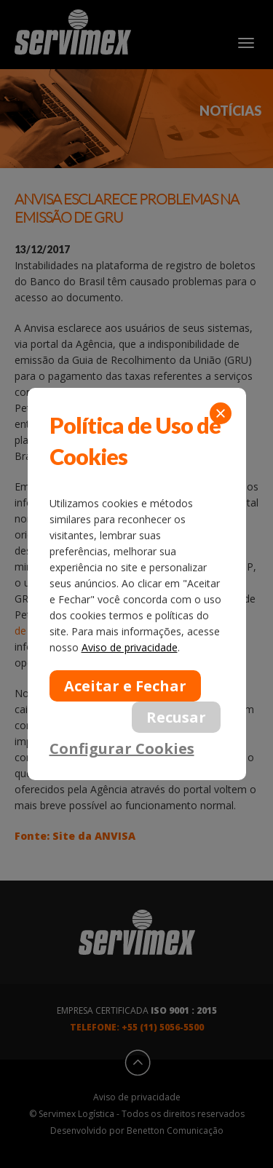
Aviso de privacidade (130, 647)
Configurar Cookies (122, 748)
